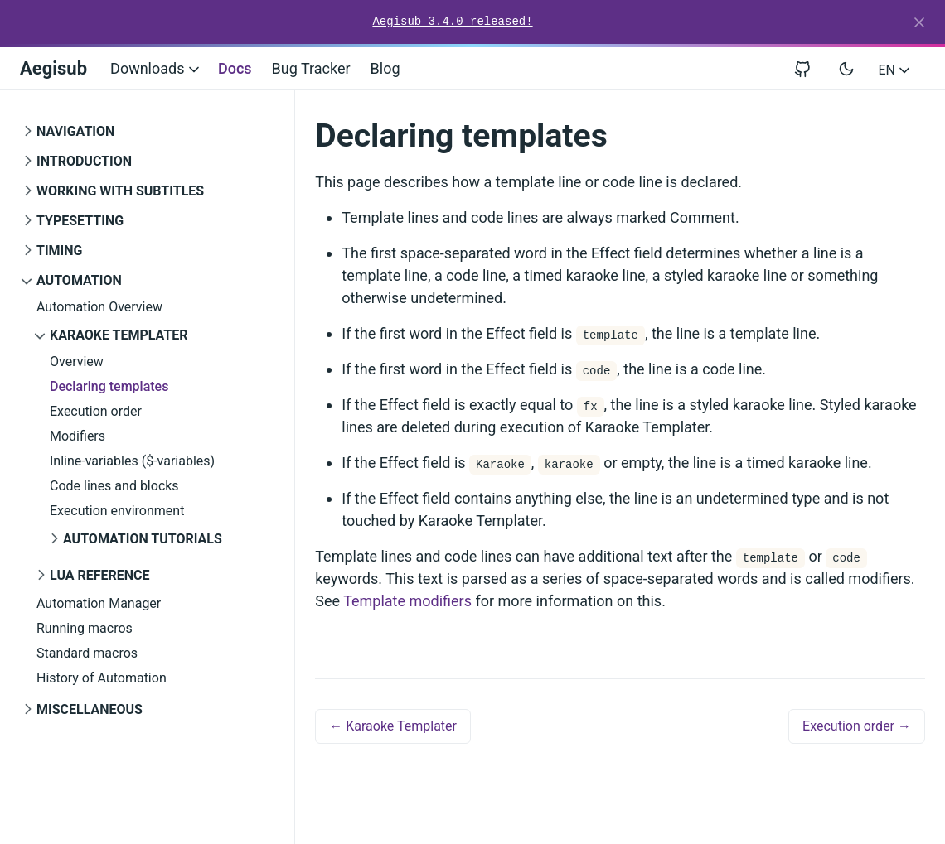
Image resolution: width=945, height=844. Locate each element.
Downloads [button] (156, 68)
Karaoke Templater (119, 335)
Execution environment (117, 510)
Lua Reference (100, 575)
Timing (59, 250)
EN (896, 70)
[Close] (919, 22)
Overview (77, 361)
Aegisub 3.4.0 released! (452, 21)
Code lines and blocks (114, 486)
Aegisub (53, 68)
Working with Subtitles (120, 191)
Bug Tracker (311, 68)
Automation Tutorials (142, 539)
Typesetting (80, 221)
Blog (385, 68)
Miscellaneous (89, 709)
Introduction (84, 161)
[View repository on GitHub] (809, 68)
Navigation (75, 131)
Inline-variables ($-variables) (132, 461)
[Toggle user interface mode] (846, 68)
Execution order (96, 411)
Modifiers (77, 436)
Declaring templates (109, 386)
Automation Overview (99, 307)
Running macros (84, 628)
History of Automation (101, 678)
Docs (235, 68)
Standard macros (87, 653)
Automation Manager (98, 603)
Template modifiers (407, 601)
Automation (79, 280)
